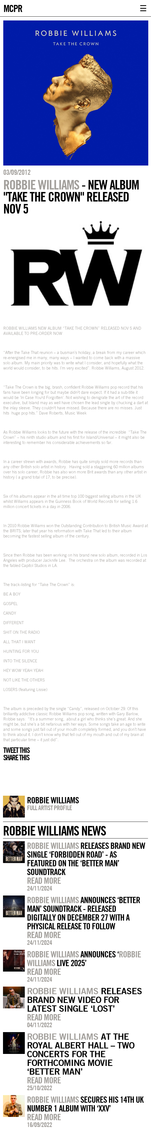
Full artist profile (49, 808)
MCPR (13, 7)
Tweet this (16, 750)
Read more (44, 880)
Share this (16, 757)
